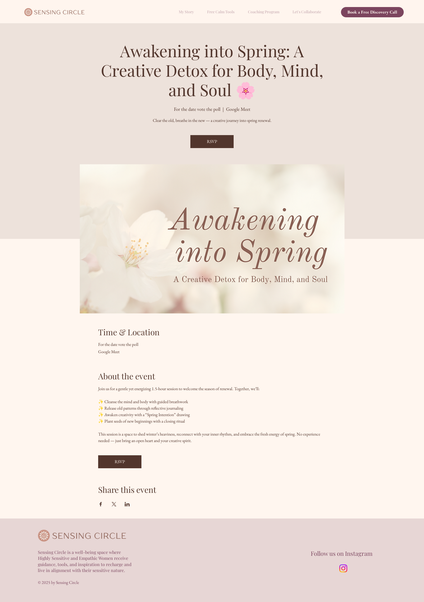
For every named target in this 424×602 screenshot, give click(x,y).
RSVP (212, 141)
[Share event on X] (114, 504)
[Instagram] (343, 568)
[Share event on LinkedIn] (127, 504)
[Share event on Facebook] (100, 504)
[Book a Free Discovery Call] (372, 12)
